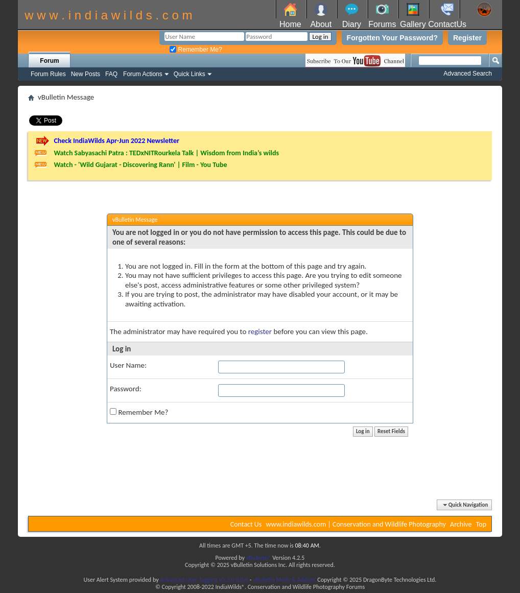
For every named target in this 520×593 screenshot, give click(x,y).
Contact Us (246, 524)
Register (467, 38)
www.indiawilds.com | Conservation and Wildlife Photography (356, 524)
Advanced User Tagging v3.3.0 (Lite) (204, 579)
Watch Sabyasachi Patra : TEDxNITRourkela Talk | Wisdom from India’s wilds (166, 153)
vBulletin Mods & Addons (284, 579)
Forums (382, 24)
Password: (125, 388)
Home (290, 24)
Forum (49, 60)
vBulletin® (258, 557)
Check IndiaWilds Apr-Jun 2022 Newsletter (116, 140)
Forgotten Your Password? (392, 38)
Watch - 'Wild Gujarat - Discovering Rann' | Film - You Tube (140, 164)
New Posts (85, 74)
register (260, 331)
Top (481, 524)
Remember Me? (196, 49)
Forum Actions (142, 74)
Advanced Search (467, 73)
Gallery (413, 24)
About (321, 24)
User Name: (128, 365)
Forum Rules (48, 74)
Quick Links (189, 74)
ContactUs (447, 24)
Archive (460, 524)
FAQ (111, 74)
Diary (351, 24)
